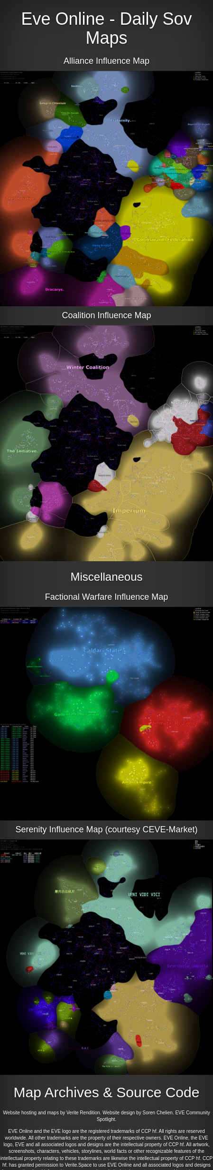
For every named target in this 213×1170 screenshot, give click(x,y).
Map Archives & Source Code (107, 1092)
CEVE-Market (169, 829)
